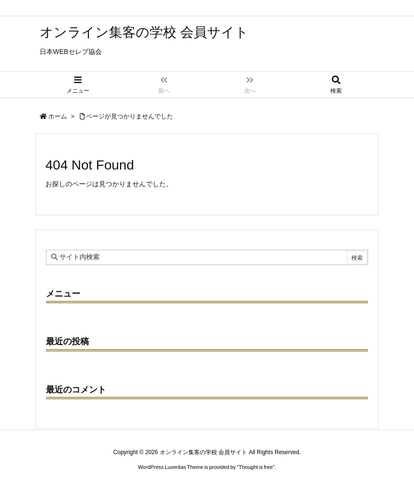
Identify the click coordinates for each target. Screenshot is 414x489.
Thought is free (255, 467)
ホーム (57, 116)
